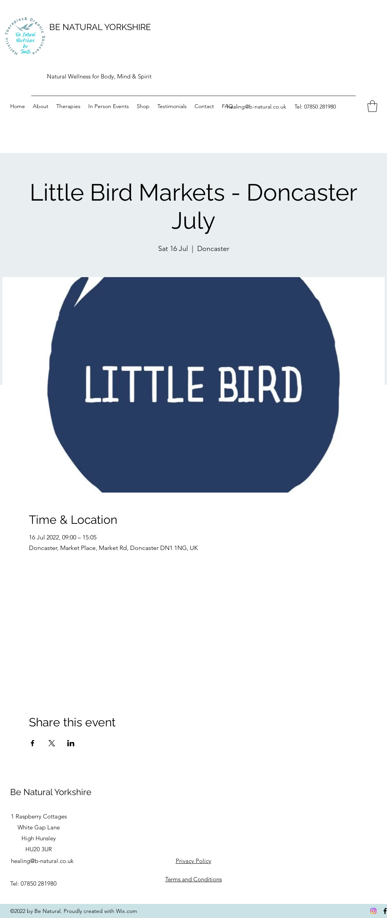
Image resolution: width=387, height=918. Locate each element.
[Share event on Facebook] (32, 743)
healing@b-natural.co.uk (256, 106)
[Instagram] (373, 911)
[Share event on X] (51, 743)
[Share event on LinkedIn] (71, 743)
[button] (372, 106)
